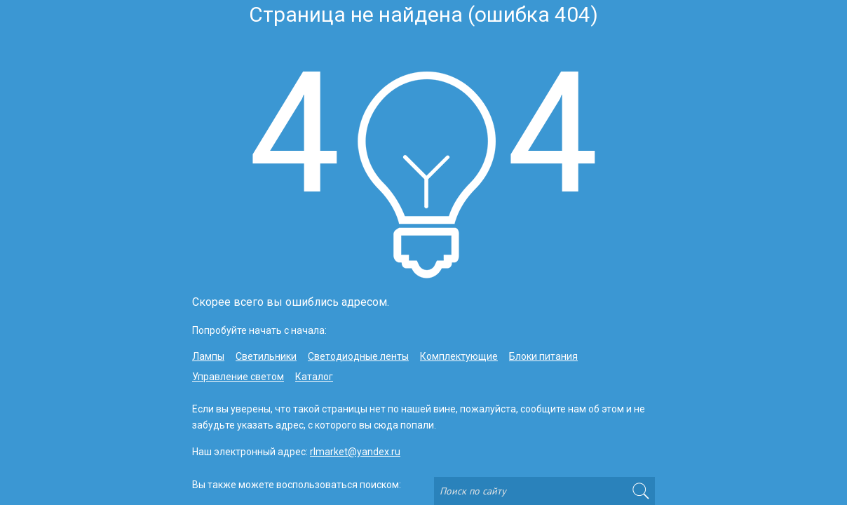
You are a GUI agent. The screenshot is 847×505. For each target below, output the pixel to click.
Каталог (314, 376)
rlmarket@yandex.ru (355, 451)
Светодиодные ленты (358, 356)
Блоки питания (543, 356)
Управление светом (238, 376)
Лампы (208, 356)
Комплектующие (459, 356)
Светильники (266, 356)
